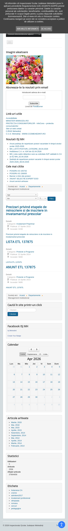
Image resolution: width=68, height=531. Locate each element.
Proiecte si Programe (25, 252)
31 (21, 367)
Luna (23, 354)
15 (29, 382)
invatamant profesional (20, 498)
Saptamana (32, 354)
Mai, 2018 (15, 425)
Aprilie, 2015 (16, 430)
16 (36, 382)
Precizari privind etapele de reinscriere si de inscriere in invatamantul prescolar (26, 210)
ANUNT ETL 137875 (21, 267)
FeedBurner (38, 106)
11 (51, 374)
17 (44, 382)
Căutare (12, 314)
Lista (45, 354)
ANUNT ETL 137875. (15, 287)
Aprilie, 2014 (16, 441)
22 (29, 389)
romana (14, 503)
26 (59, 389)
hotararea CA (16, 490)
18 (51, 382)
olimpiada (15, 501)
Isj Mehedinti (12, 330)
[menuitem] (23, 34)
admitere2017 (17, 495)
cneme (14, 493)
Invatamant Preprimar (26, 224)
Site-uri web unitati (13, 129)
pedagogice (16, 508)
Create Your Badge (14, 336)
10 (44, 374)
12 (59, 374)
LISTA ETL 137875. (14, 262)
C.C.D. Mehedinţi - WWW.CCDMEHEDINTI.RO (26, 134)
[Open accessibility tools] (61, 524)
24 (44, 389)
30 (14, 367)
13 (14, 382)
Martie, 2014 (16, 443)
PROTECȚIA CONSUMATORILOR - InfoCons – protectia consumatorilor (30, 124)
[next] (36, 350)
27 (14, 397)
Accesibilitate (11, 118)
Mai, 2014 (15, 438)
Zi (40, 354)
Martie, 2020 (16, 422)
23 (36, 389)
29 (29, 397)
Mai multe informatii (27, 29)
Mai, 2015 (15, 428)
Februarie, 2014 (18, 446)
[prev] (31, 350)
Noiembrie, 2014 (18, 433)
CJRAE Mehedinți (13, 131)
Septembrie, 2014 (18, 435)
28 (21, 397)
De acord (46, 29)
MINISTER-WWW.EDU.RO (17, 121)
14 (21, 382)
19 (59, 382)
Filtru (51, 199)
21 (21, 389)
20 (14, 389)
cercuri (14, 506)
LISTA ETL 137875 (19, 242)
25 (51, 389)
